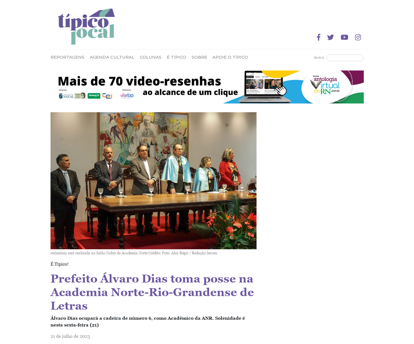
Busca (319, 57)
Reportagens (67, 57)
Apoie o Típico (230, 57)
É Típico (176, 57)
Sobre (199, 57)
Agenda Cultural (112, 57)
